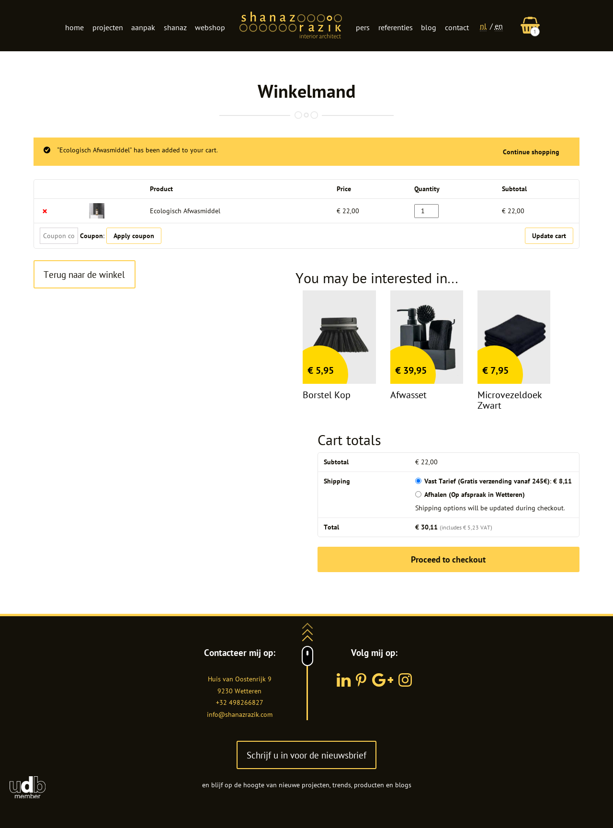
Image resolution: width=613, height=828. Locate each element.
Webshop (210, 27)
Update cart (549, 235)
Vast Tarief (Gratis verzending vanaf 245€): (498, 481)
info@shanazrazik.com (239, 714)
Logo (290, 26)
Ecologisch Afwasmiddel (185, 211)
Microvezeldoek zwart (509, 400)
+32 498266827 (239, 702)
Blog (428, 27)
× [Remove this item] (44, 211)
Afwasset (408, 395)
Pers (363, 27)
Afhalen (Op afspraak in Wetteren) (474, 494)
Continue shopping (531, 152)
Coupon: (92, 235)
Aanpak (143, 27)
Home (74, 27)
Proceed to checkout (448, 559)
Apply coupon (134, 235)
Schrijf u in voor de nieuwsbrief (306, 755)
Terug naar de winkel (84, 274)
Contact (457, 27)
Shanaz (175, 27)
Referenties (395, 27)
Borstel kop (327, 395)
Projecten (107, 27)
